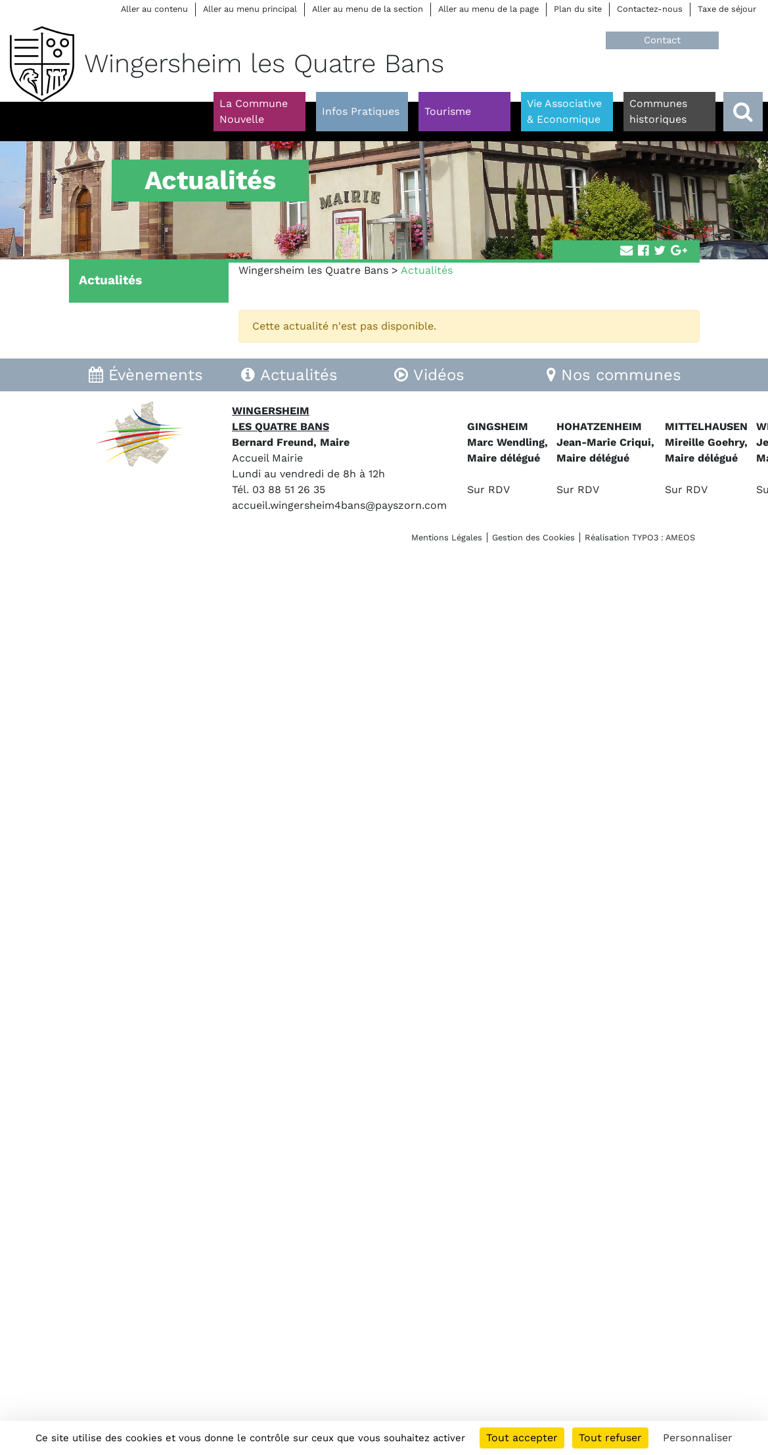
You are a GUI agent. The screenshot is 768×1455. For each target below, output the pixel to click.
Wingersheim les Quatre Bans (313, 270)
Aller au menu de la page (488, 9)
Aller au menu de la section (367, 9)
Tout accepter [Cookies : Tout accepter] (522, 1437)
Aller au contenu (154, 9)
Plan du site (578, 9)
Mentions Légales (446, 537)
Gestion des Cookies (533, 537)
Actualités (110, 280)
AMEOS (680, 537)
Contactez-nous (650, 9)
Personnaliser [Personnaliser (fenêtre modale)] (698, 1437)
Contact (662, 40)
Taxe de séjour (727, 9)
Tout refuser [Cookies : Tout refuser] (610, 1437)
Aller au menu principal (250, 9)
